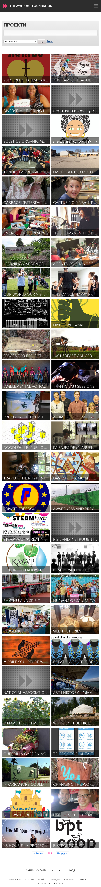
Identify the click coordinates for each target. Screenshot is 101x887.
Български (15, 879)
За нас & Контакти (36, 870)
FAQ (52, 870)
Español (42, 879)
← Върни (38, 853)
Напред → (62, 853)
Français (55, 879)
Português (44, 883)
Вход (72, 870)
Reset (50, 41)
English (29, 879)
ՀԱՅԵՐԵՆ (69, 879)
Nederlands (85, 879)
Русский (58, 883)
